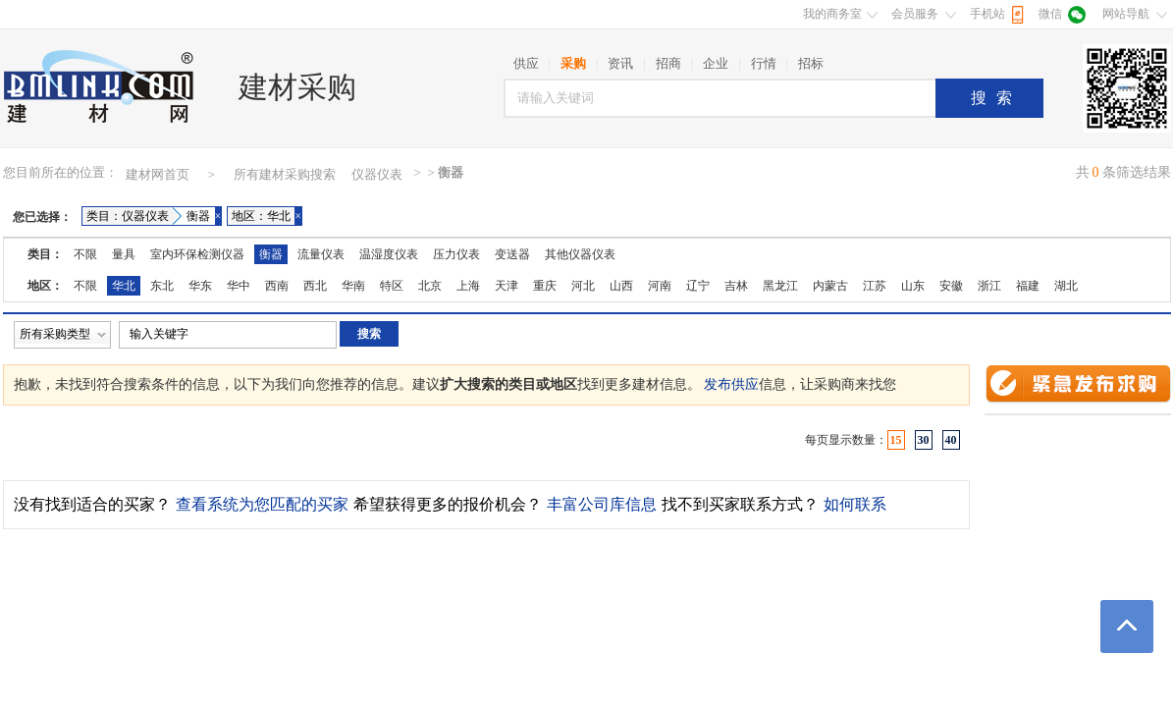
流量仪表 (321, 254)
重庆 (545, 286)
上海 (468, 286)
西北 (315, 286)
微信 (1050, 14)
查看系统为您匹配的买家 (262, 504)
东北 (162, 286)
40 (951, 440)
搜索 (996, 97)
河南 (659, 286)
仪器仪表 (376, 174)
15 (896, 440)
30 (924, 440)
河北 (583, 286)
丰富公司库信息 (602, 504)
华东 (200, 286)
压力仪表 (456, 254)
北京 (430, 286)
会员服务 (914, 14)
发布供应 (731, 384)
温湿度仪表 (388, 254)
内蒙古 (830, 286)
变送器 (512, 254)
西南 (277, 286)
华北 (123, 286)
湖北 (1066, 286)
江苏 (874, 286)
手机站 (987, 14)
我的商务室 (832, 14)
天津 (506, 286)
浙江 (989, 286)
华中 (238, 286)
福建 (1028, 286)
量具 (123, 254)
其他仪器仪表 (580, 254)
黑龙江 (780, 286)
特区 (391, 286)
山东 (913, 286)
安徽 (951, 286)
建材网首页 (157, 174)
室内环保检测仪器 (197, 254)
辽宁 (698, 286)
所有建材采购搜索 (285, 174)
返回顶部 (1126, 626)
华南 (353, 286)
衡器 (271, 254)
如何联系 (855, 504)
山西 (621, 286)
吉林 (736, 286)
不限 (85, 254)
